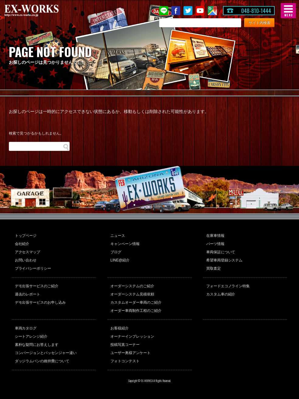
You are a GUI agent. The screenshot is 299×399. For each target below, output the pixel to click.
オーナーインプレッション (132, 336)
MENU (288, 10)
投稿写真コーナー (125, 345)
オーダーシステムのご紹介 (132, 286)
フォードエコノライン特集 (228, 286)
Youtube (200, 10)
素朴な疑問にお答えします (37, 345)
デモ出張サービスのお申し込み (40, 302)
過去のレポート (27, 294)
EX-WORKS (41, 10)
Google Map (212, 10)
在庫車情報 (215, 236)
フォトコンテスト (125, 361)
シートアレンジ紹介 (31, 336)
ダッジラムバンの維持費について (42, 361)
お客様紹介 (119, 328)
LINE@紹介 (120, 260)
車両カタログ (26, 328)
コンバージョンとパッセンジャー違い (46, 353)
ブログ (115, 252)
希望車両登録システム (224, 260)
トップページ (26, 236)
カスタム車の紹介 (220, 294)
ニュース (117, 236)
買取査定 (213, 268)
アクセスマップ (27, 252)
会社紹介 (22, 244)
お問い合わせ (26, 260)
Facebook (175, 10)
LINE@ (163, 10)
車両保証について (220, 252)
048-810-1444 (256, 11)
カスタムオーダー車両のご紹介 (136, 302)
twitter (188, 10)
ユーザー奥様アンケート (130, 353)
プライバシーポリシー (33, 268)
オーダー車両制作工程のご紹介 (136, 311)
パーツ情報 (215, 244)
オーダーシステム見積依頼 (132, 294)
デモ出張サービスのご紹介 (37, 286)
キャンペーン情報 (125, 244)
